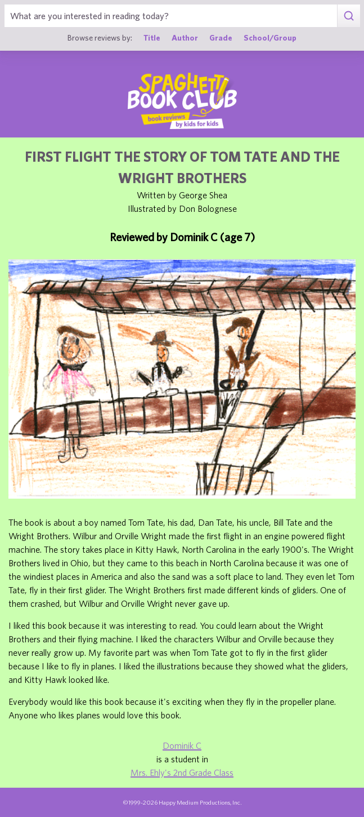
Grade (220, 37)
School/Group (270, 37)
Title (151, 37)
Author (185, 37)
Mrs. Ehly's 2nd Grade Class (182, 772)
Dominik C (182, 745)
